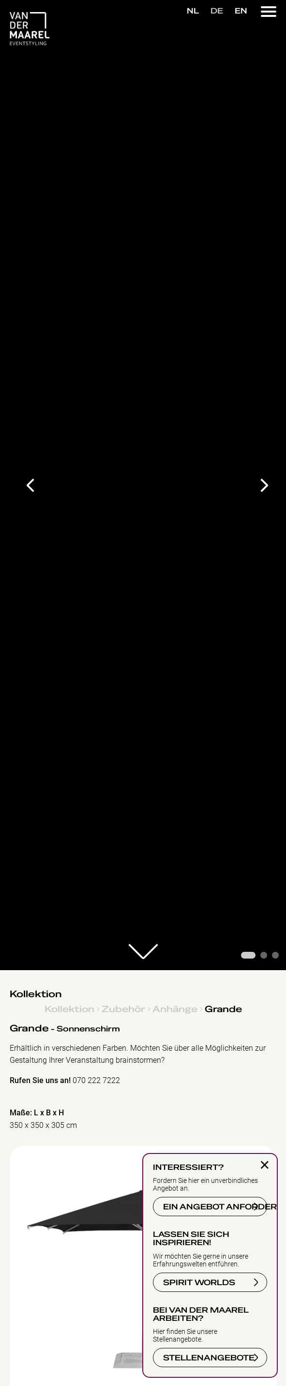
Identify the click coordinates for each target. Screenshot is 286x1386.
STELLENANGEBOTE (207, 1356)
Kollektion (36, 994)
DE (217, 11)
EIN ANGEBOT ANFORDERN (214, 1205)
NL (193, 11)
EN (241, 11)
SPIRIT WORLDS (198, 1281)
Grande (223, 1008)
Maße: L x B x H (37, 1112)
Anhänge (174, 1008)
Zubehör (123, 1008)
